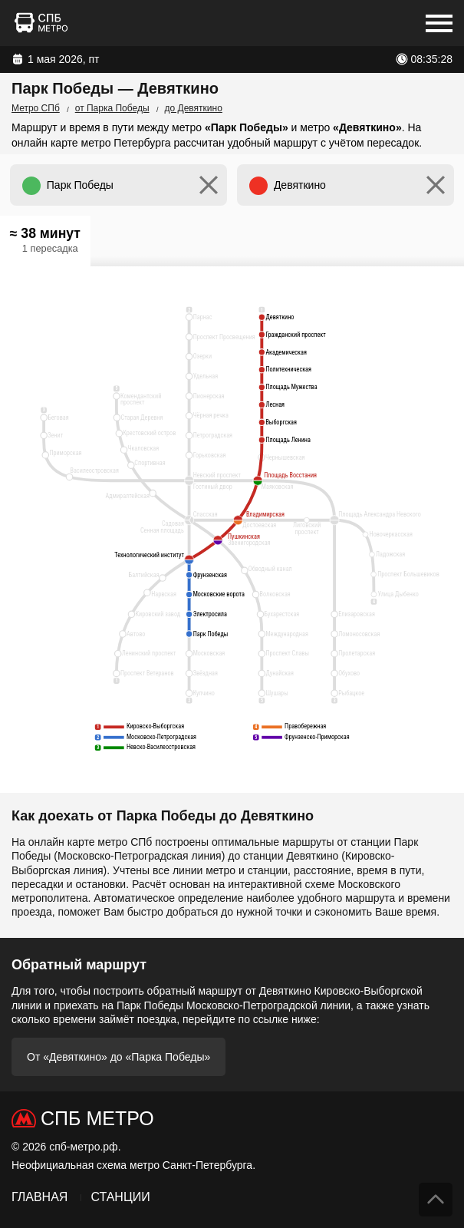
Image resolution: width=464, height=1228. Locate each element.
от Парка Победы (112, 108)
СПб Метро (97, 1118)
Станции (120, 1196)
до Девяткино (193, 108)
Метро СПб (36, 108)
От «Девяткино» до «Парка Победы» (118, 1057)
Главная (39, 1196)
